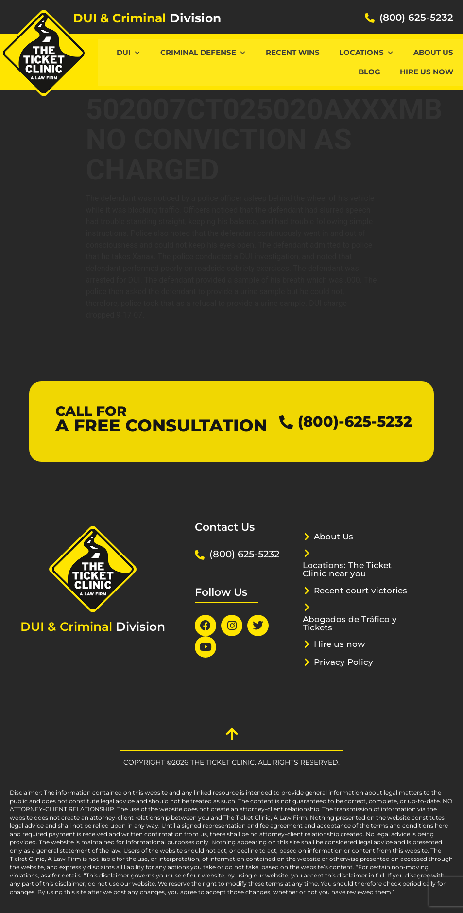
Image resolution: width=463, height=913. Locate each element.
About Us (433, 52)
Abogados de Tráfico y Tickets (350, 623)
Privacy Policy (343, 662)
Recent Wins (293, 52)
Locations (366, 52)
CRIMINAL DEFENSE (203, 52)
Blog (369, 71)
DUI (129, 52)
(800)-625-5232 (355, 421)
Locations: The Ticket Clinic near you (347, 569)
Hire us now (426, 71)
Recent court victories (360, 590)
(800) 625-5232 (416, 17)
